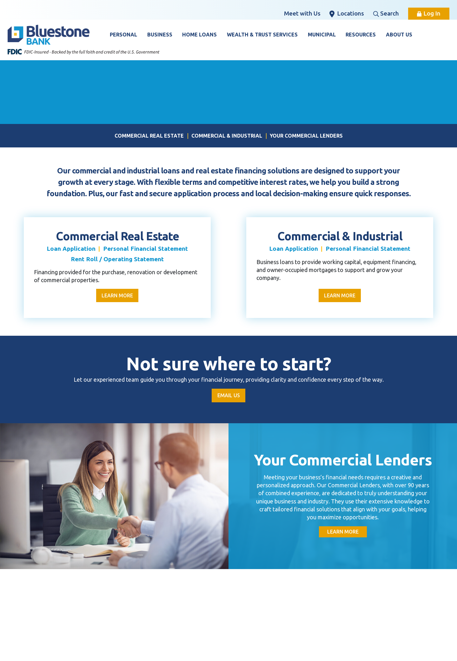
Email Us (228, 396)
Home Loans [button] (199, 34)
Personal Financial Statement (145, 248)
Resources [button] (361, 34)
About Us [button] (399, 34)
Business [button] (159, 34)
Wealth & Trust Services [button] (262, 34)
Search (386, 13)
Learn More (117, 295)
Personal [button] (123, 34)
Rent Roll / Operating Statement (117, 259)
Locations (346, 13)
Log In (428, 13)
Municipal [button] (322, 34)
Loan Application (71, 248)
